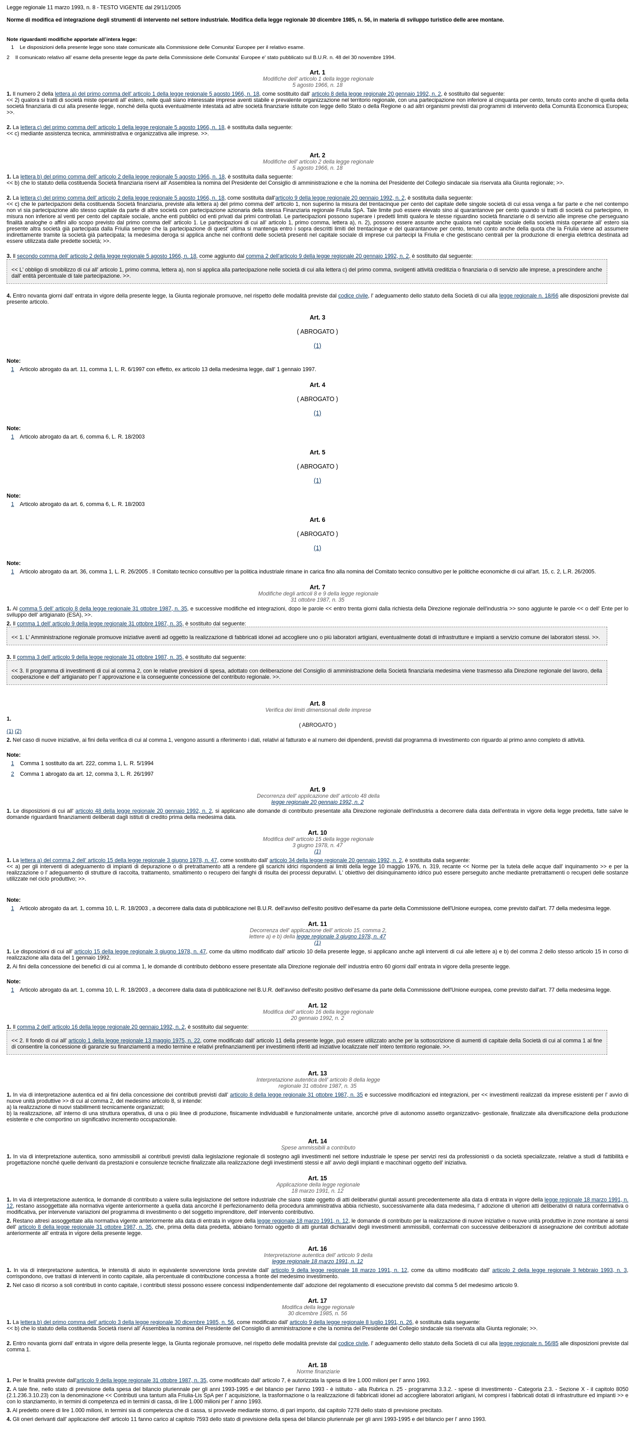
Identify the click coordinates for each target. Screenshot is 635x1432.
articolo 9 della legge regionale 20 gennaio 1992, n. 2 (339, 198)
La (13, 127)
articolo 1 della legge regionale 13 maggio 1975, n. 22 (134, 1041)
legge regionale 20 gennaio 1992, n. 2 (317, 802)
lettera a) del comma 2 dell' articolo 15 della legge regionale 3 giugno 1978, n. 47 (118, 860)
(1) (317, 345)
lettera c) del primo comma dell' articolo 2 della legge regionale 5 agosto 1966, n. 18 (122, 198)
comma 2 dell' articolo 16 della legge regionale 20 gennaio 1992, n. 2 (101, 1027)
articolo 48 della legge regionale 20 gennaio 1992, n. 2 (143, 811)
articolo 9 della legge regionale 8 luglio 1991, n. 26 (351, 1322)
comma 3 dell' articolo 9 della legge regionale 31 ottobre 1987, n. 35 (100, 657)
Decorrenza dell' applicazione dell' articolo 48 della (317, 796)
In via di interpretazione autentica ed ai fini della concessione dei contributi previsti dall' (118, 1095)
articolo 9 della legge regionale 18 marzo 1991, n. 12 (339, 1270)
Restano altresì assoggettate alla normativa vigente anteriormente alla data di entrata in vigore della (132, 1221)
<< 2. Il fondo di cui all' (39, 1041)
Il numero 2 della (31, 94)
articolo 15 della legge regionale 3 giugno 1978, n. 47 (140, 951)
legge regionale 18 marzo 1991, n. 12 (302, 1221)
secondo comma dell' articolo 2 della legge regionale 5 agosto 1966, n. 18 (107, 256)
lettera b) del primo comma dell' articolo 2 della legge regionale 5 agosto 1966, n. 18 (122, 177)
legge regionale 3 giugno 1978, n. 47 (340, 937)
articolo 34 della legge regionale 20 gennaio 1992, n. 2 (335, 860)
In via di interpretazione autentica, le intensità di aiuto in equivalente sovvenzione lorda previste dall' (139, 1270)
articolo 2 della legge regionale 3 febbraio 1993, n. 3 (559, 1270)
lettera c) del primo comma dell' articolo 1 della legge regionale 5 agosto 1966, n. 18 (122, 127)
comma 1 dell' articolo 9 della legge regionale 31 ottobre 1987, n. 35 (100, 624)
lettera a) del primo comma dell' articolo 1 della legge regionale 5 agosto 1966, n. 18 (157, 94)
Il (15, 256)
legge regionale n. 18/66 (528, 296)
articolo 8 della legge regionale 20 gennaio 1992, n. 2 (376, 94)
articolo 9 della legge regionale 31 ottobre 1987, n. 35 (141, 1380)
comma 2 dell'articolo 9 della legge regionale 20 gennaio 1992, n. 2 (327, 256)
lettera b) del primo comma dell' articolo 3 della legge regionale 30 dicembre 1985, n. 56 (127, 1322)
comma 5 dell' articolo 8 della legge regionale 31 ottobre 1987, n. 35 (103, 609)
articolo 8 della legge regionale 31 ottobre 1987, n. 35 (296, 1095)
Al (13, 609)
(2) (18, 731)
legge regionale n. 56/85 (528, 1343)
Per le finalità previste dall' (41, 1380)
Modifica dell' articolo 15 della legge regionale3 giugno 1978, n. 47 (317, 842)
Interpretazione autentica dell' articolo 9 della (317, 1255)
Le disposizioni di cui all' (41, 811)
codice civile (353, 296)
